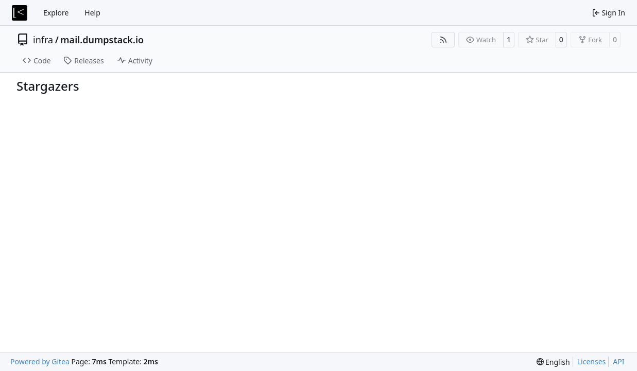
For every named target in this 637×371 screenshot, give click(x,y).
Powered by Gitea (40, 361)
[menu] (553, 362)
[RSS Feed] (443, 39)
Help (92, 13)
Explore (55, 13)
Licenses (591, 361)
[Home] (19, 13)
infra (43, 40)
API (618, 361)
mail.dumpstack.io (102, 40)
